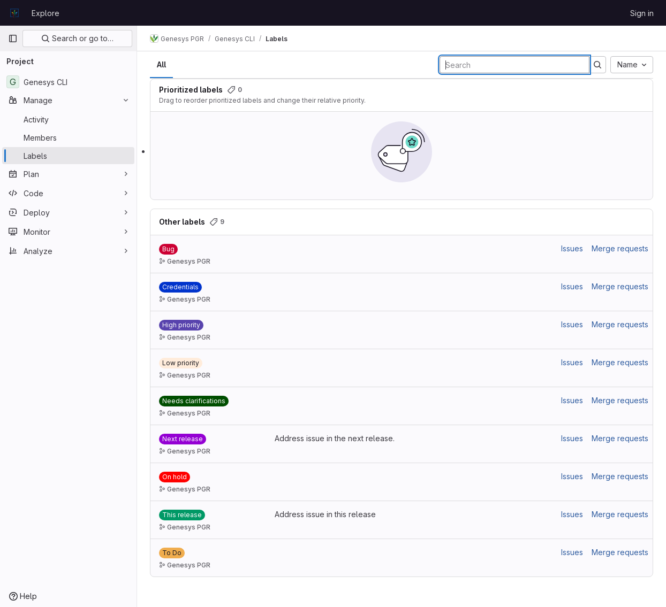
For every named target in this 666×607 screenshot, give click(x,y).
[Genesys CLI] (68, 81)
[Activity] (68, 119)
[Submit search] (597, 64)
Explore (45, 13)
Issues (572, 248)
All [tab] (161, 64)
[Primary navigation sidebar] (12, 38)
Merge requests (620, 248)
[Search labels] (514, 64)
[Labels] (68, 155)
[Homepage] (14, 12)
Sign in (642, 13)
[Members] (68, 137)
